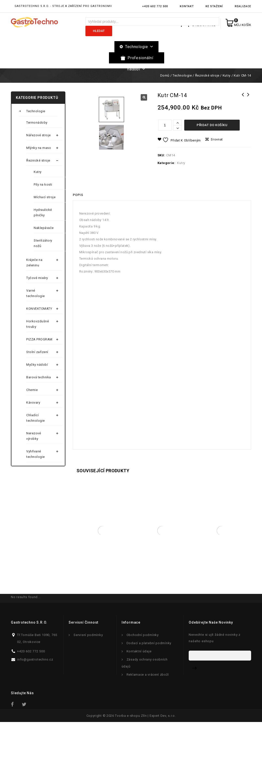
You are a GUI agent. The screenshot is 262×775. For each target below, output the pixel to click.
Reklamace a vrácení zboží (148, 727)
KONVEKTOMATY (39, 308)
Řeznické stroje (207, 75)
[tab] (78, 247)
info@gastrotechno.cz (35, 712)
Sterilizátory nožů (43, 243)
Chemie (32, 390)
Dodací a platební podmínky (149, 696)
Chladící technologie (35, 417)
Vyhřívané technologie (35, 454)
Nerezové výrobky (33, 436)
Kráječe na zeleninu (34, 262)
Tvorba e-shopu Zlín (131, 769)
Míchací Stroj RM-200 (248, 97)
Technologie (139, 46)
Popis (78, 247)
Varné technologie (35, 293)
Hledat (99, 31)
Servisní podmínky (88, 688)
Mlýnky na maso (38, 148)
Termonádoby (37, 122)
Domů (164, 75)
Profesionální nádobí (140, 59)
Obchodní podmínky (143, 688)
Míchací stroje (44, 197)
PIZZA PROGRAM (39, 339)
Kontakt (187, 6)
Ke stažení (214, 6)
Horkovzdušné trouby (37, 324)
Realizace (243, 6)
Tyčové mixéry (37, 278)
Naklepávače (44, 228)
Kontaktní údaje (139, 704)
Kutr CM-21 (243, 97)
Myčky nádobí (37, 364)
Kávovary (33, 402)
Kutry (227, 75)
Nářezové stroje (38, 135)
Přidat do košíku (212, 125)
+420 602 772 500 (155, 6)
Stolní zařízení (37, 352)
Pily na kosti (43, 184)
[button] (144, 97)
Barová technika (38, 377)
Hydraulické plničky (43, 212)
